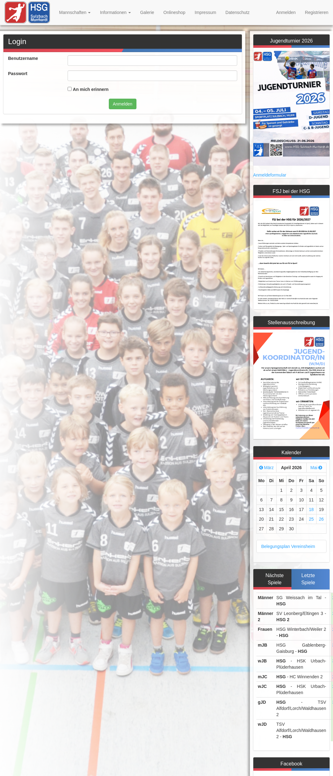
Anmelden (285, 12)
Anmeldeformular (269, 175)
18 (311, 509)
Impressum (205, 12)
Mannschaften (75, 12)
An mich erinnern (91, 89)
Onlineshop (174, 12)
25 (311, 519)
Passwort (17, 73)
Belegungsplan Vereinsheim (288, 546)
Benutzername (23, 58)
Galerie (147, 12)
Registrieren (316, 12)
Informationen (115, 12)
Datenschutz (237, 12)
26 (321, 519)
